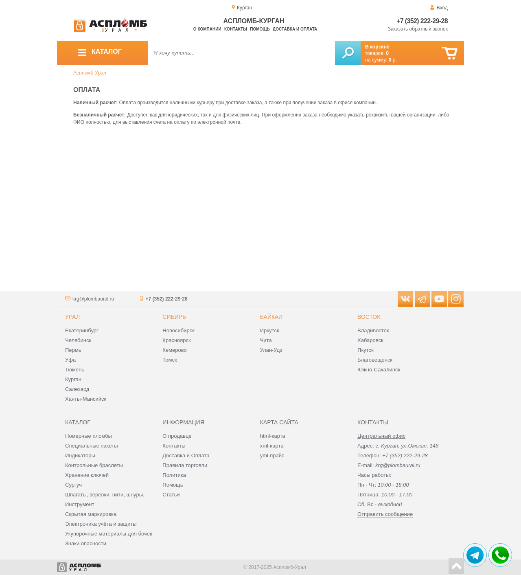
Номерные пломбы (88, 436)
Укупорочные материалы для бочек (108, 534)
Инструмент (79, 504)
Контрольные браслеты (94, 465)
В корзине (377, 47)
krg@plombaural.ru (93, 299)
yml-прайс (272, 455)
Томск (169, 360)
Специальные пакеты (91, 446)
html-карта (272, 436)
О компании (207, 29)
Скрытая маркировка (90, 514)
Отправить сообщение (385, 514)
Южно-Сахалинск (378, 370)
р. (393, 60)
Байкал (271, 317)
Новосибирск (178, 330)
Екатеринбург (82, 330)
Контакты (235, 29)
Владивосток (373, 330)
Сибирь (174, 317)
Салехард (77, 389)
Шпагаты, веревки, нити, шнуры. (104, 495)
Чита (266, 340)
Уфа (70, 360)
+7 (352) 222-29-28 (422, 21)
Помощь (259, 29)
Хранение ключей (87, 475)
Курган (73, 379)
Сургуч (73, 485)
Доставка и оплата (295, 29)
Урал (72, 317)
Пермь (73, 350)
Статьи (171, 495)
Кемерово (174, 350)
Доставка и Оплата (185, 455)
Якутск (365, 350)
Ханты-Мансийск (85, 399)
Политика (174, 475)
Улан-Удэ (271, 350)
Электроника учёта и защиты (101, 524)
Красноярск (176, 340)
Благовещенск (374, 360)
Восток (368, 317)
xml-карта (272, 446)
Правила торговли (184, 465)
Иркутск (269, 330)
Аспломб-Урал (89, 73)
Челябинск (78, 340)
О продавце (176, 436)
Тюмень (74, 370)
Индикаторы (80, 455)
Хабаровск (370, 340)
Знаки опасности (85, 543)
